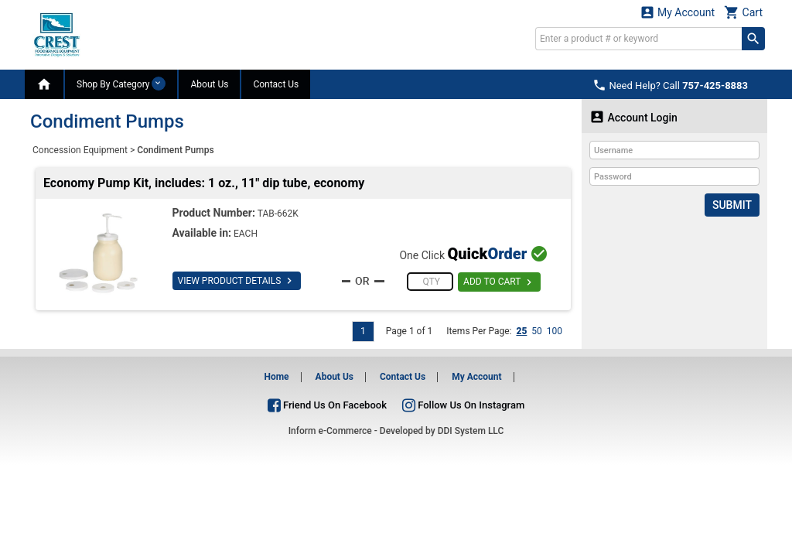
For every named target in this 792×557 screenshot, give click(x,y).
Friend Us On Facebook (327, 405)
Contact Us (276, 84)
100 (554, 331)
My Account (677, 12)
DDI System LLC (471, 430)
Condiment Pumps (175, 150)
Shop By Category (121, 84)
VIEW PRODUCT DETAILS (237, 281)
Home (276, 376)
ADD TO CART (499, 282)
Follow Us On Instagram (463, 405)
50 (536, 331)
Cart (743, 12)
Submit (732, 205)
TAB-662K (278, 213)
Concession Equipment (80, 150)
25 (521, 331)
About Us (209, 84)
